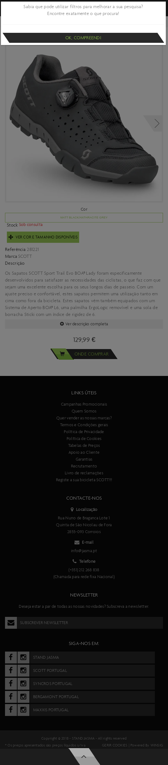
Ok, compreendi (83, 38)
